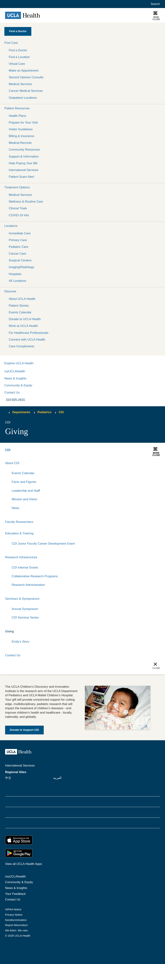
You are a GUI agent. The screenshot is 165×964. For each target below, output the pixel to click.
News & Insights (15, 378)
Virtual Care (17, 64)
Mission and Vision (24, 499)
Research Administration (28, 585)
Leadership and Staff (26, 490)
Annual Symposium (25, 609)
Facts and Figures (24, 482)
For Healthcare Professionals (28, 333)
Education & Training (19, 533)
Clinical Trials (18, 208)
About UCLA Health (22, 299)
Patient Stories (19, 305)
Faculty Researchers (19, 522)
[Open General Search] (154, 4)
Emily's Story (20, 641)
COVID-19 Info (19, 215)
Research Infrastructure (21, 557)
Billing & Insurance (21, 136)
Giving (9, 631)
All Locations (17, 281)
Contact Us (12, 392)
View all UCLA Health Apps (23, 864)
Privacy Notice (13, 914)
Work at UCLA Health (23, 326)
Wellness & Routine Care (26, 201)
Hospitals (15, 274)
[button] (82, 43)
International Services (23, 170)
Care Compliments (21, 346)
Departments (21, 412)
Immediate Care (20, 233)
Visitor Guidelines (21, 129)
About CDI (12, 463)
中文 (8, 778)
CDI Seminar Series (25, 617)
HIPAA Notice (13, 909)
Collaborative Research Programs (35, 576)
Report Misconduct (16, 925)
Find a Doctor (18, 50)
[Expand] (146, 463)
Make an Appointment (23, 70)
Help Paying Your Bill (23, 163)
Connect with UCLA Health (27, 339)
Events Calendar (20, 312)
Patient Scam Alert (21, 176)
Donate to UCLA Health (25, 319)
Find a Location (19, 57)
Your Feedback (15, 894)
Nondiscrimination (16, 920)
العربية (57, 778)
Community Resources (24, 149)
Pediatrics (44, 412)
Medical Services (20, 84)
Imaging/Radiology (21, 267)
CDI (61, 412)
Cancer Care (17, 253)
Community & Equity (18, 385)
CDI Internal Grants (25, 567)
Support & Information (24, 156)
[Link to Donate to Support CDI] (24, 730)
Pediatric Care (18, 247)
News (15, 508)
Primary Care (18, 240)
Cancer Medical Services (26, 91)
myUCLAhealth (14, 371)
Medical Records (20, 143)
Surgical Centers (20, 260)
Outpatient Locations (23, 97)
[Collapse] (157, 463)
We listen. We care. (17, 930)
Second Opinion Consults (26, 77)
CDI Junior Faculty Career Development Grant (43, 543)
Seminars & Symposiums (22, 598)
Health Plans (17, 116)
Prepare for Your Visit (23, 122)
